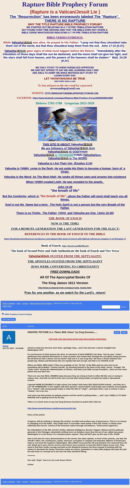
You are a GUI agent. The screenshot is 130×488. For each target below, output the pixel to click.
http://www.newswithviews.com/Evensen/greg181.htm (52, 408)
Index (19, 303)
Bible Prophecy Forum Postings (41, 303)
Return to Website (9, 303)
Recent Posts (7, 306)
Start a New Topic (8, 319)
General (25, 303)
